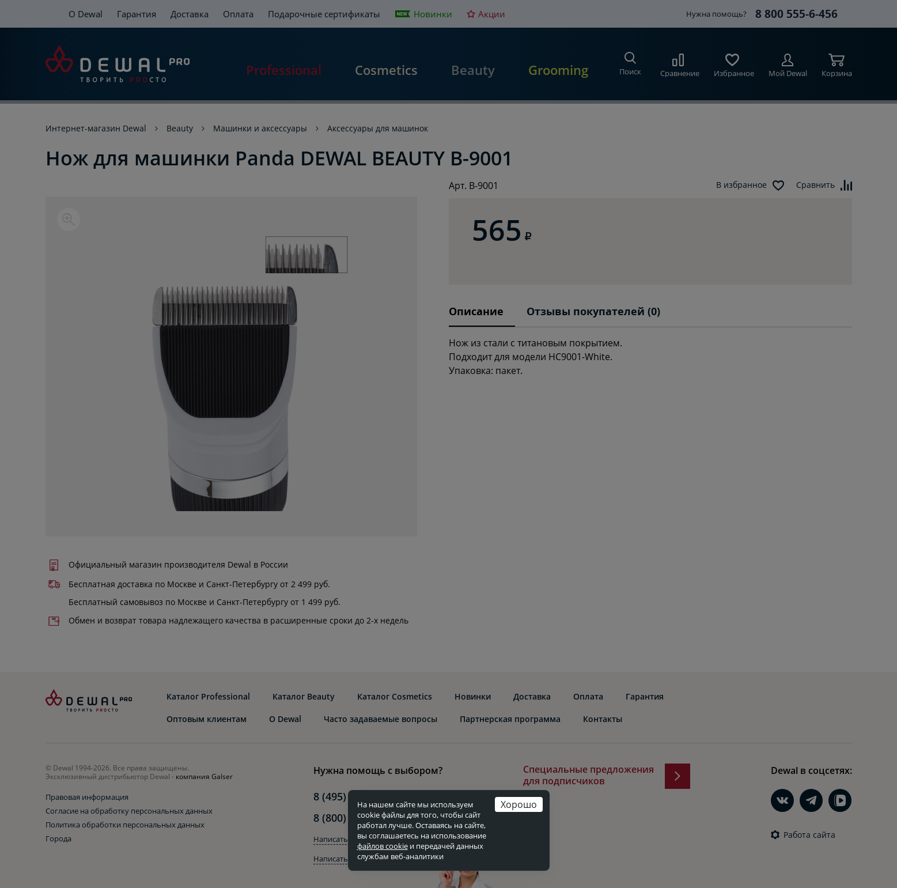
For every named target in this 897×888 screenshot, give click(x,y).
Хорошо (519, 804)
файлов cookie (382, 846)
